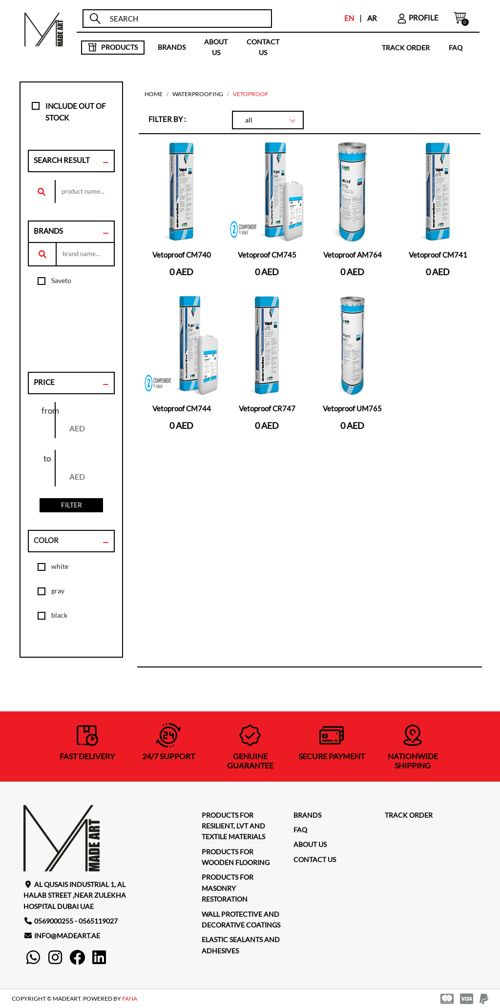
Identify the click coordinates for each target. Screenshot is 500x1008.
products (112, 47)
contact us (263, 47)
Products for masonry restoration (227, 888)
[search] (186, 18)
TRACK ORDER (406, 47)
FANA (129, 998)
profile (417, 17)
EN (349, 18)
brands (172, 47)
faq (455, 47)
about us (216, 47)
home (154, 94)
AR (372, 18)
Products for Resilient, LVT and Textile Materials (233, 826)
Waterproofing (197, 94)
